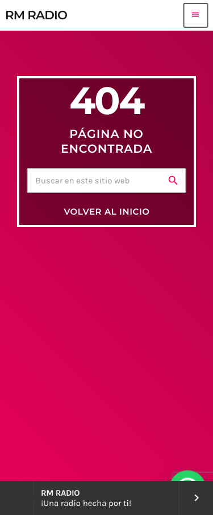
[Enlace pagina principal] (36, 15)
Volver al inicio (106, 211)
